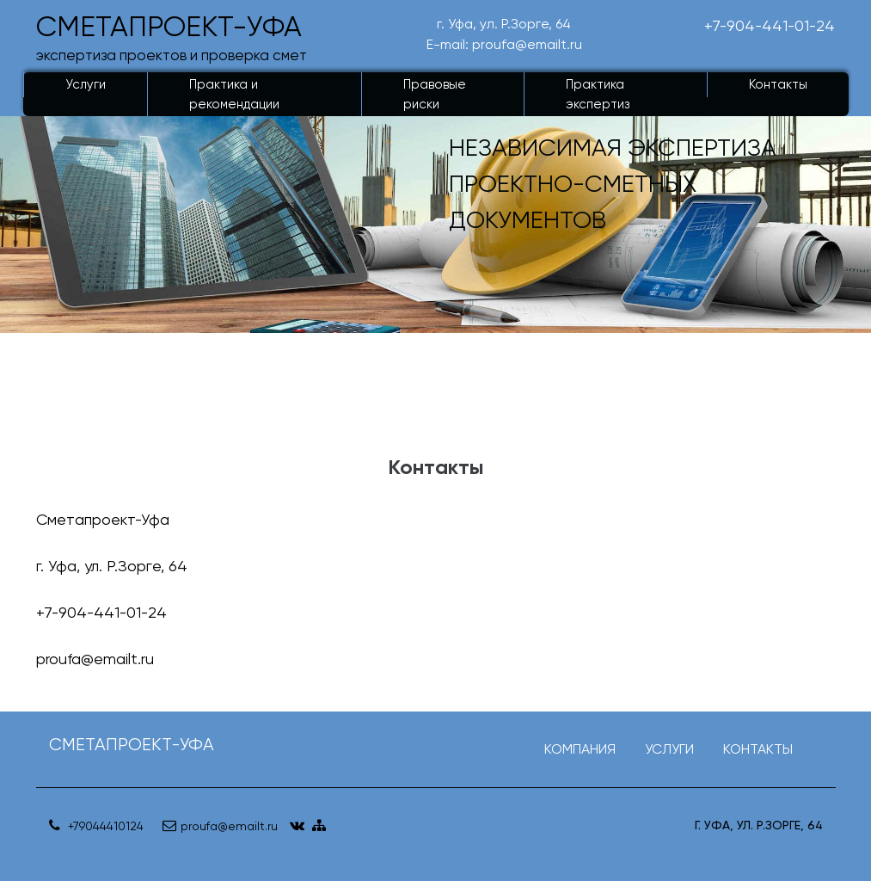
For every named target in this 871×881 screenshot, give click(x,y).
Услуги (85, 84)
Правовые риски (434, 94)
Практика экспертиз (597, 94)
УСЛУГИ (669, 749)
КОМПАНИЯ (580, 749)
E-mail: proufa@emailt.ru (504, 44)
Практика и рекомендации (234, 94)
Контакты (778, 84)
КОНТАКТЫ (758, 749)
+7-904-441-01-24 (769, 25)
